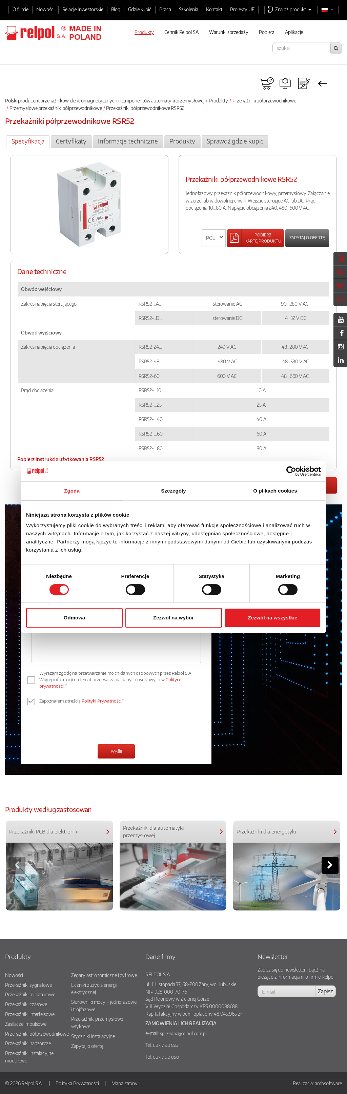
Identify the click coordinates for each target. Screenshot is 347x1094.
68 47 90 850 (166, 1057)
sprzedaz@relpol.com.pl (183, 1033)
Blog (116, 9)
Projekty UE (242, 9)
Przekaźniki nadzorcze (28, 1043)
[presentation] (83, 725)
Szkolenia (188, 9)
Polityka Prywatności (77, 1083)
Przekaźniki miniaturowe (30, 994)
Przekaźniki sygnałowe (28, 985)
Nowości (45, 9)
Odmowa (74, 617)
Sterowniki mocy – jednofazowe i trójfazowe (104, 1005)
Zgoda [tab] (72, 491)
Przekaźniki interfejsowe (30, 1014)
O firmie (20, 9)
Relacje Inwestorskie (82, 9)
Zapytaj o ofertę (307, 237)
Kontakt (214, 9)
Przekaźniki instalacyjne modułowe (29, 1056)
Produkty (218, 100)
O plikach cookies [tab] (275, 491)
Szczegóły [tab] (173, 491)
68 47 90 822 (166, 1045)
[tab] (28, 141)
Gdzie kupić (139, 9)
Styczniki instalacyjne (93, 1036)
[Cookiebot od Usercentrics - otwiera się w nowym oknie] (291, 471)
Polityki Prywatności (102, 701)
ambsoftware (328, 1083)
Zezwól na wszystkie (273, 617)
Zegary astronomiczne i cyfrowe (104, 975)
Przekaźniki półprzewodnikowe (264, 100)
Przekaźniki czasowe (26, 1004)
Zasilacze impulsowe (25, 1024)
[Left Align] (255, 238)
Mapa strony (124, 1083)
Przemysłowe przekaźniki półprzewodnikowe (55, 108)
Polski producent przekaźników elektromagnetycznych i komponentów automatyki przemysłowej (104, 100)
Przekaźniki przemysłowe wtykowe (97, 1022)
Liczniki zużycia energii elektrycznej (94, 988)
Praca (165, 9)
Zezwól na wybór (173, 617)
